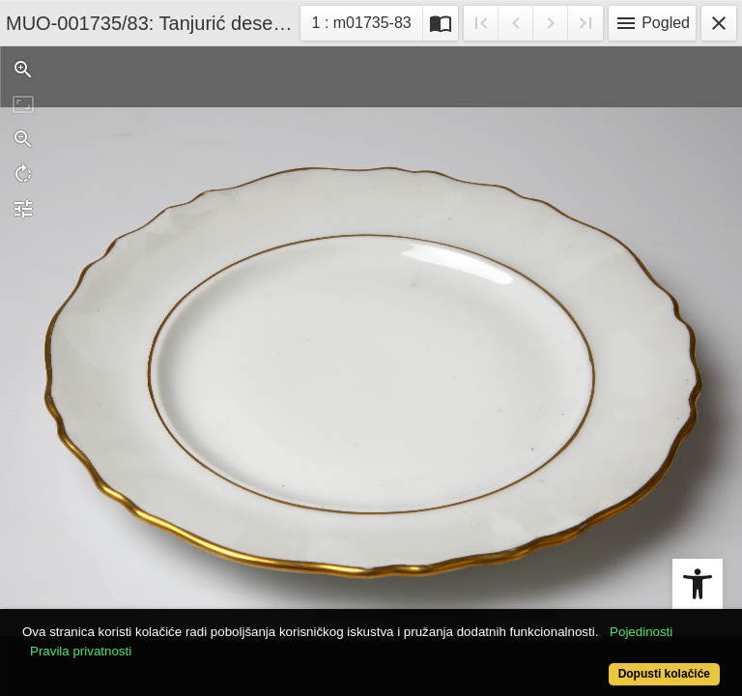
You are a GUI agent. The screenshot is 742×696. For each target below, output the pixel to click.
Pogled (652, 23)
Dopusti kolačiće (664, 674)
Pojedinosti (641, 631)
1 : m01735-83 (367, 21)
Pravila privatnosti (80, 651)
